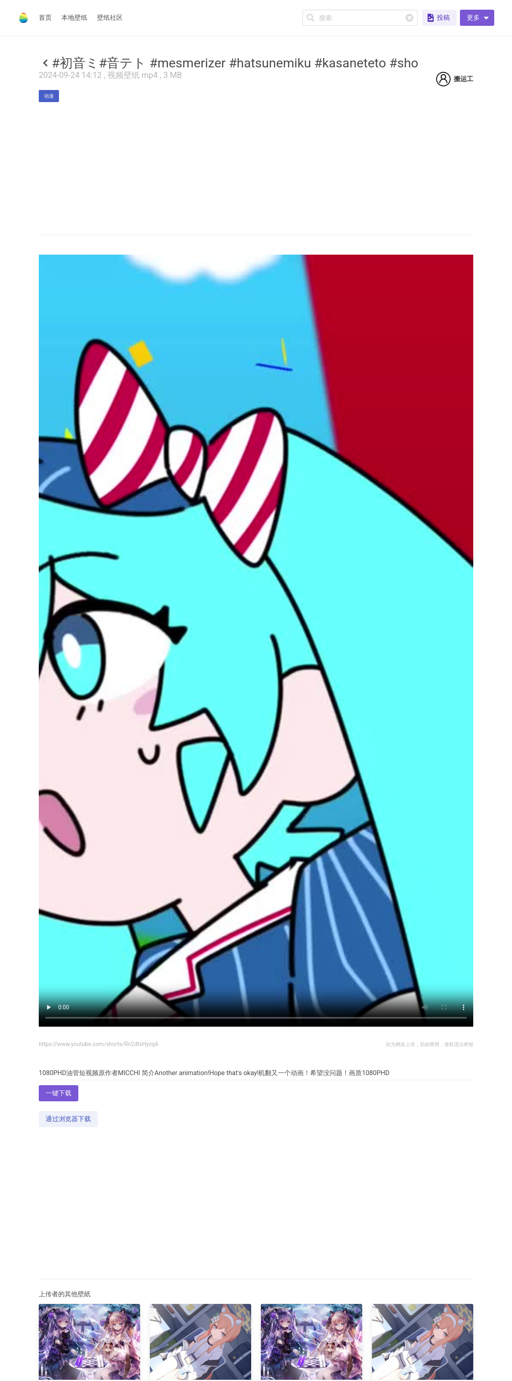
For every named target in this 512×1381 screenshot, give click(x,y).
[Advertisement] (256, 1318)
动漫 (49, 96)
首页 (45, 17)
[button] (477, 18)
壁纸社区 (110, 17)
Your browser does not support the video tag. (256, 641)
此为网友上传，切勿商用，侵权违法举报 (429, 1044)
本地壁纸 (74, 17)
